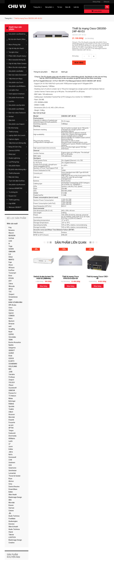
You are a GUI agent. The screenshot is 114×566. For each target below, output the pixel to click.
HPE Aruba (12, 305)
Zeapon (11, 380)
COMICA (11, 316)
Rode (10, 356)
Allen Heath (13, 494)
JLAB (10, 372)
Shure (11, 265)
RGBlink (11, 404)
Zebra (11, 284)
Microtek (12, 417)
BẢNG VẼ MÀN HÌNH (15, 302)
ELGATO (11, 361)
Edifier (11, 449)
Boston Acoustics (15, 342)
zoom (11, 446)
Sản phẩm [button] (49, 7)
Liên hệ (76, 7)
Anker (11, 257)
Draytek (11, 420)
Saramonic (12, 468)
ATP (10, 281)
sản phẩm (97, 11)
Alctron (11, 481)
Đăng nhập (98, 1)
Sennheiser (13, 470)
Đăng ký (106, 2)
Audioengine (13, 521)
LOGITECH (12, 537)
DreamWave (13, 489)
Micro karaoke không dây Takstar (18, 60)
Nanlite (11, 345)
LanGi (10, 441)
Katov (11, 318)
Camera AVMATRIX (15, 188)
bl (9, 243)
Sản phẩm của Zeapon (16, 124)
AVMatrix (12, 438)
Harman (11, 508)
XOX (10, 465)
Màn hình (18, 120)
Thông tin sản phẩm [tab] (41, 72)
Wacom (11, 233)
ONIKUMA (12, 251)
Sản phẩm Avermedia (16, 97)
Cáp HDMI (12, 203)
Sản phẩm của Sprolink (17, 105)
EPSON (11, 278)
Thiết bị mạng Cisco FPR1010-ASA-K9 (70, 277)
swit (10, 326)
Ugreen (11, 313)
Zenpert (11, 294)
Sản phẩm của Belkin (18, 71)
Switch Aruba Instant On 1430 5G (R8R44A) (44, 277)
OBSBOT (12, 350)
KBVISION (12, 235)
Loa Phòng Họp (18, 162)
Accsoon (12, 414)
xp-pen (11, 425)
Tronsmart (12, 273)
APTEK (11, 428)
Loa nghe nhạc (18, 90)
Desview (11, 524)
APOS (11, 289)
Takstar (11, 535)
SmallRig (12, 329)
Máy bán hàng (13, 177)
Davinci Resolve (14, 486)
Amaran (11, 324)
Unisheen (12, 462)
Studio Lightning (18, 158)
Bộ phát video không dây (18, 169)
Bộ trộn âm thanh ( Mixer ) (18, 40)
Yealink (11, 409)
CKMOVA (12, 390)
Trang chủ (8, 18)
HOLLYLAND (13, 366)
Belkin (11, 492)
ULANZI (11, 353)
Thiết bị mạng (18, 132)
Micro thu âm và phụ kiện (18, 67)
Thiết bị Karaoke (14, 173)
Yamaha (12, 374)
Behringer (12, 401)
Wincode (12, 286)
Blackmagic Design (15, 497)
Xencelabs (12, 337)
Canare (11, 510)
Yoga (10, 246)
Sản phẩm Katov (14, 166)
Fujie (10, 262)
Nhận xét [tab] (54, 72)
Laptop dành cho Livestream (18, 135)
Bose (10, 275)
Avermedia (12, 436)
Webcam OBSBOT (15, 207)
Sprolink (11, 406)
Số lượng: (75, 56)
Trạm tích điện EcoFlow (17, 181)
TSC (10, 292)
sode (10, 241)
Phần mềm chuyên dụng (18, 56)
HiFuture (11, 267)
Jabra (11, 452)
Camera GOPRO (14, 150)
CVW (10, 460)
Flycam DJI (12, 196)
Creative (11, 543)
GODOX (11, 358)
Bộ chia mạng (13, 128)
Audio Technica (14, 516)
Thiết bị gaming (14, 200)
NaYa (10, 454)
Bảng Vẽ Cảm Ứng (18, 147)
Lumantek (12, 473)
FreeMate (12, 518)
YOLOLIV (12, 382)
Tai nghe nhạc (18, 52)
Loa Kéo (11, 101)
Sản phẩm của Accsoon (17, 184)
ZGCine (11, 310)
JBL (10, 513)
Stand (11, 532)
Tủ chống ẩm (18, 192)
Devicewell (12, 457)
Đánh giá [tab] (64, 72)
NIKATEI (11, 259)
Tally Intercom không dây (17, 143)
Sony (10, 484)
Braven (11, 505)
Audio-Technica (14, 529)
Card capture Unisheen (17, 94)
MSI (10, 369)
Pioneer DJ (12, 393)
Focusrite (12, 422)
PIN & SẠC (18, 154)
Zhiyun (11, 385)
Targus (11, 430)
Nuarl (10, 332)
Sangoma (12, 348)
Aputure (11, 321)
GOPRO (11, 334)
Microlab (12, 502)
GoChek (11, 238)
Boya (10, 478)
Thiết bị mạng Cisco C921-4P (97, 277)
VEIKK (11, 340)
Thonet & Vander (14, 476)
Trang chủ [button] (37, 7)
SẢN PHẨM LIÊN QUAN (70, 242)
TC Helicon (12, 396)
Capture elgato (18, 139)
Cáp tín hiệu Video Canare (17, 63)
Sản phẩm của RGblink (16, 109)
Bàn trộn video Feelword (17, 113)
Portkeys (12, 377)
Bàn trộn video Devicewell (17, 75)
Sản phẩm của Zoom (16, 82)
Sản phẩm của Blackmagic (18, 34)
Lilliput (11, 412)
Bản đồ (67, 7)
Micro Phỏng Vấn (18, 45)
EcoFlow (11, 270)
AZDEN (11, 249)
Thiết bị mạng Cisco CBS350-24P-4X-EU (89, 30)
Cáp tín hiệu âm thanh (16, 48)
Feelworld (12, 433)
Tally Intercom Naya (15, 79)
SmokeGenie (13, 297)
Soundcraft (13, 388)
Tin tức (59, 7)
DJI (10, 254)
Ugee (10, 300)
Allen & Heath (13, 527)
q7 (9, 444)
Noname (12, 230)
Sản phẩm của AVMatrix (17, 86)
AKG (10, 500)
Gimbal (11, 116)
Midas (11, 398)
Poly (10, 227)
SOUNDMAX (13, 364)
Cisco (10, 308)
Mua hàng (78, 63)
